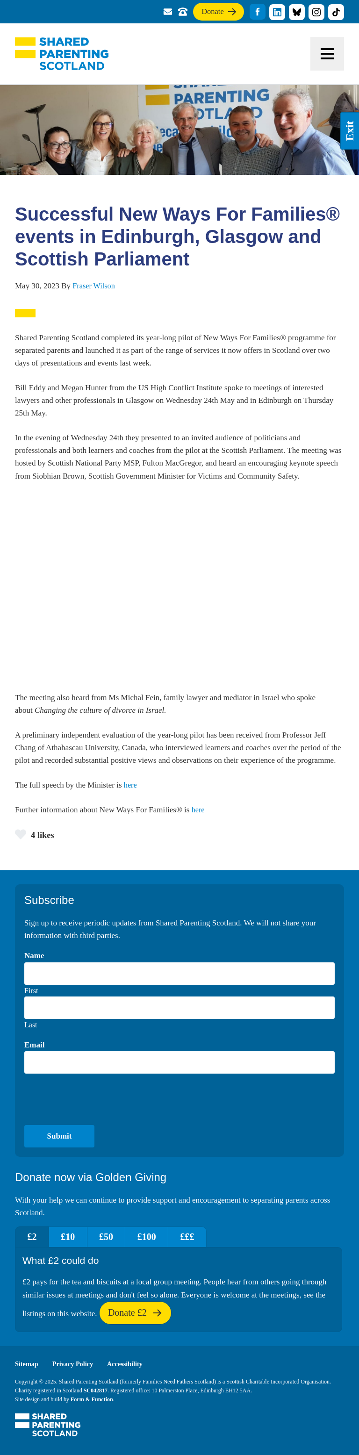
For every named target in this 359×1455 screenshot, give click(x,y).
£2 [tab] (34, 1237)
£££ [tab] (207, 1237)
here (130, 784)
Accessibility (129, 1364)
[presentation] (95, 1099)
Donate (214, 13)
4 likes (35, 833)
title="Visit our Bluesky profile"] (297, 12)
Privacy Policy (75, 1364)
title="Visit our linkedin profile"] (277, 12)
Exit (350, 131)
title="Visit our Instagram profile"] (316, 12)
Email (34, 1044)
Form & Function (92, 1399)
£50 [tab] (117, 1237)
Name (34, 956)
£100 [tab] (161, 1237)
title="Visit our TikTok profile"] (336, 12)
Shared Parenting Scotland (61, 53)
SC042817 (96, 1390)
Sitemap (27, 1364)
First (31, 991)
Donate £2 (135, 1316)
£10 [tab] (74, 1237)
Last (30, 1025)
